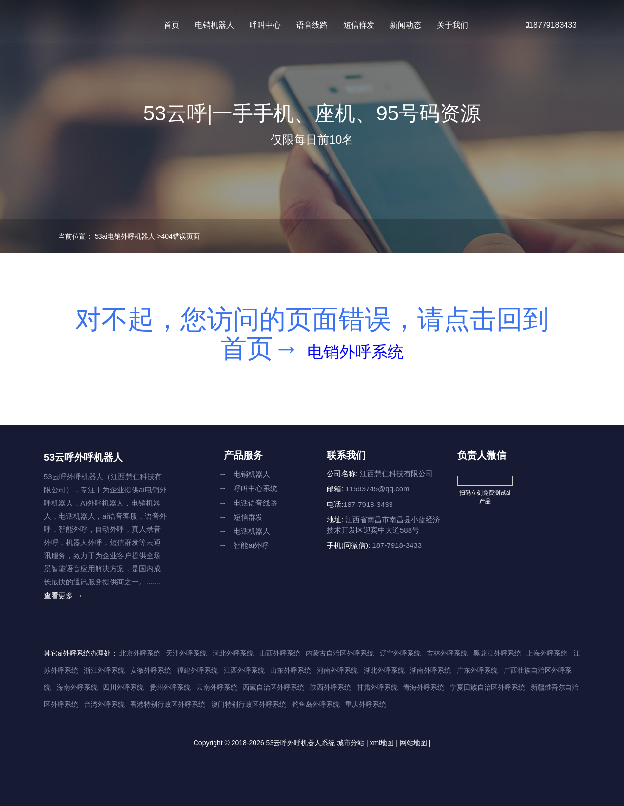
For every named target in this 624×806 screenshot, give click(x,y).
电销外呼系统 (355, 348)
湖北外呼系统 (384, 670)
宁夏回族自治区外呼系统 (487, 687)
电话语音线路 (247, 503)
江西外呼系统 (244, 670)
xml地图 (382, 743)
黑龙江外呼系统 (497, 653)
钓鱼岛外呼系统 (316, 704)
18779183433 (551, 25)
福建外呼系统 (197, 670)
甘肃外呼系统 (377, 687)
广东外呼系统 (477, 670)
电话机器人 (244, 531)
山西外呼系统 (279, 653)
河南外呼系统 (337, 670)
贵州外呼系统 (170, 687)
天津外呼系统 (186, 653)
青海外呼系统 (423, 687)
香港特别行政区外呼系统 (167, 704)
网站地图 (413, 743)
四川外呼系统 (123, 687)
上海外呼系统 (546, 653)
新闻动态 (405, 25)
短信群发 (358, 25)
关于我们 (452, 25)
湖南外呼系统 (430, 670)
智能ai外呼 (243, 545)
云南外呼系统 (216, 687)
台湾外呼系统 (104, 704)
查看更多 (63, 595)
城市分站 (350, 743)
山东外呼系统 (290, 670)
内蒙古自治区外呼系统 (340, 653)
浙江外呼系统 (104, 670)
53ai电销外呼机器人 (125, 236)
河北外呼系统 (233, 653)
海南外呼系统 (77, 687)
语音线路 (312, 25)
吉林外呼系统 (447, 653)
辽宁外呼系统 (400, 653)
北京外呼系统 (139, 653)
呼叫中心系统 (247, 488)
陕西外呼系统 (330, 687)
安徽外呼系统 (150, 670)
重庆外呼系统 (365, 704)
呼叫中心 (265, 25)
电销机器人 (214, 25)
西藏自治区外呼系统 (273, 687)
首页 (171, 25)
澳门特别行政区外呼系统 (248, 704)
